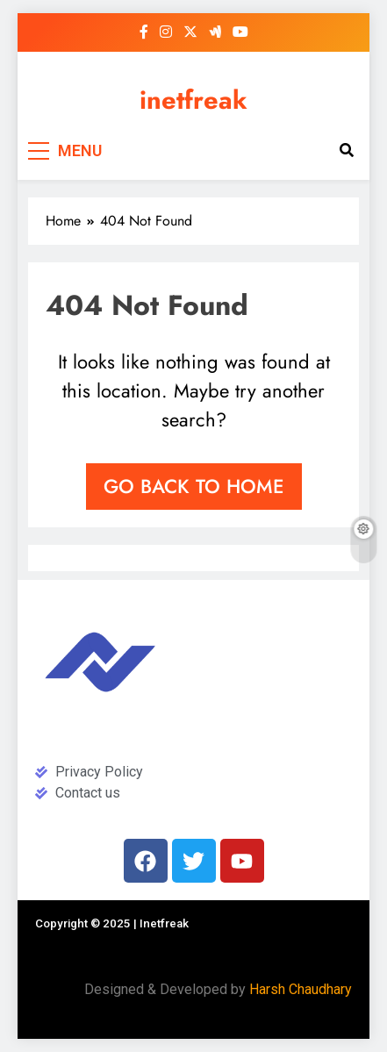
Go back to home (194, 486)
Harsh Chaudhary (300, 989)
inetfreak (193, 100)
